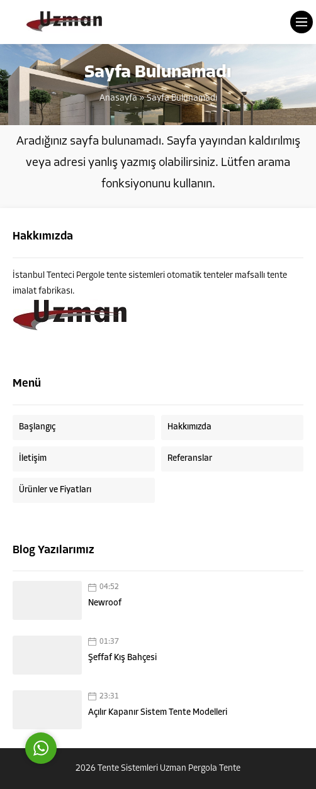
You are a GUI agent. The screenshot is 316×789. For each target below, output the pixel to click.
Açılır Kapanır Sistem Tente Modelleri (157, 712)
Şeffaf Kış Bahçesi (122, 658)
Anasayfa (118, 98)
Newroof (104, 603)
